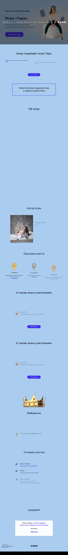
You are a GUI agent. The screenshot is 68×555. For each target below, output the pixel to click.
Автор (30, 22)
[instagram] (58, 22)
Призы (34, 22)
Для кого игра (20, 22)
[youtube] (60, 22)
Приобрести (48, 22)
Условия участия (40, 22)
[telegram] (63, 22)
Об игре (26, 22)
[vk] (65, 22)
